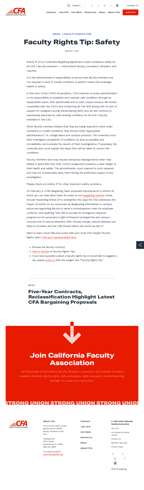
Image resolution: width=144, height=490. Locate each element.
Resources (90, 12)
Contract (51, 12)
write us (50, 260)
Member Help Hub (119, 443)
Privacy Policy (117, 447)
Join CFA (64, 12)
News (102, 12)
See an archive (40, 251)
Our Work (76, 12)
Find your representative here (59, 237)
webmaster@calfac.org (53, 454)
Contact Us (132, 6)
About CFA (114, 12)
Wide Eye (123, 469)
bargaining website (93, 195)
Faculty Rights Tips (77, 34)
